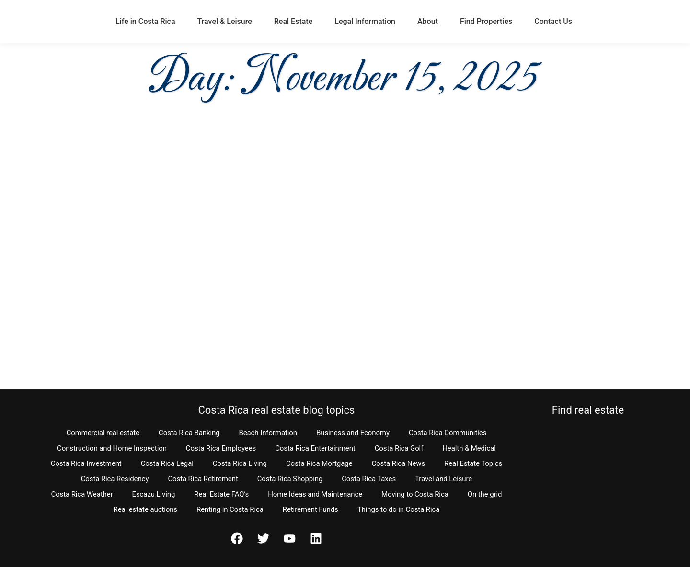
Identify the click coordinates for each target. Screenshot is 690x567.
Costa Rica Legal (167, 463)
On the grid (485, 494)
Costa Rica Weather (82, 494)
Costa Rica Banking (189, 432)
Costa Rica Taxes (369, 478)
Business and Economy (353, 432)
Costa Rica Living (240, 463)
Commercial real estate (103, 432)
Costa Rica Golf (399, 448)
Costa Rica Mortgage (319, 463)
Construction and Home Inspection (112, 448)
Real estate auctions (145, 509)
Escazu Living (153, 494)
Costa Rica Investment (86, 463)
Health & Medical (469, 448)
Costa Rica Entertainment (315, 448)
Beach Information (268, 432)
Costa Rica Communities (447, 432)
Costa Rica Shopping (290, 478)
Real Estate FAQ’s (221, 494)
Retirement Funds (310, 509)
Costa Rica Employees (221, 448)
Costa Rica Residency (115, 478)
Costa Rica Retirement (203, 478)
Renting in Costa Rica (230, 509)
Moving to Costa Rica (414, 494)
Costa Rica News (398, 463)
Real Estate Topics (473, 463)
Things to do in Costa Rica (398, 509)
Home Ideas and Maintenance (315, 494)
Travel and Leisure (443, 478)
